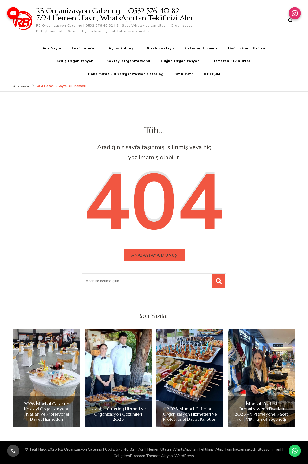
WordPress (184, 455)
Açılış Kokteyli (122, 48)
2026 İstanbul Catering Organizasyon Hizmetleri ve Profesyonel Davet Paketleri (190, 414)
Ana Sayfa (52, 48)
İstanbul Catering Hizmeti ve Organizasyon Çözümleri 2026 (118, 414)
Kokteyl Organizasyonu (128, 61)
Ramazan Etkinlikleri (232, 61)
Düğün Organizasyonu (181, 61)
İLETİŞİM (212, 74)
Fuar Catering (85, 48)
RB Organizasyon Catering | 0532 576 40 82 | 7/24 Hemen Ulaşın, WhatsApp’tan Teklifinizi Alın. (114, 14)
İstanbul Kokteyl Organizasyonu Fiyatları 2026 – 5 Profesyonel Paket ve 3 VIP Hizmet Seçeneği (261, 411)
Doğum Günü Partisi (246, 48)
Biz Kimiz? (183, 74)
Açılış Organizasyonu (76, 61)
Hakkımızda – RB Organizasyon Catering (126, 74)
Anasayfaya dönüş (154, 255)
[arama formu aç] (290, 20)
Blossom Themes (145, 455)
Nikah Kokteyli (160, 48)
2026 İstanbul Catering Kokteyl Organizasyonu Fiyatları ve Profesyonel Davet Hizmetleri (46, 411)
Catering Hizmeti (201, 48)
